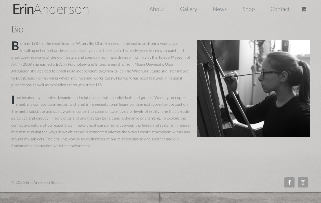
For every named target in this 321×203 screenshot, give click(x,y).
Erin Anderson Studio (57, 8)
